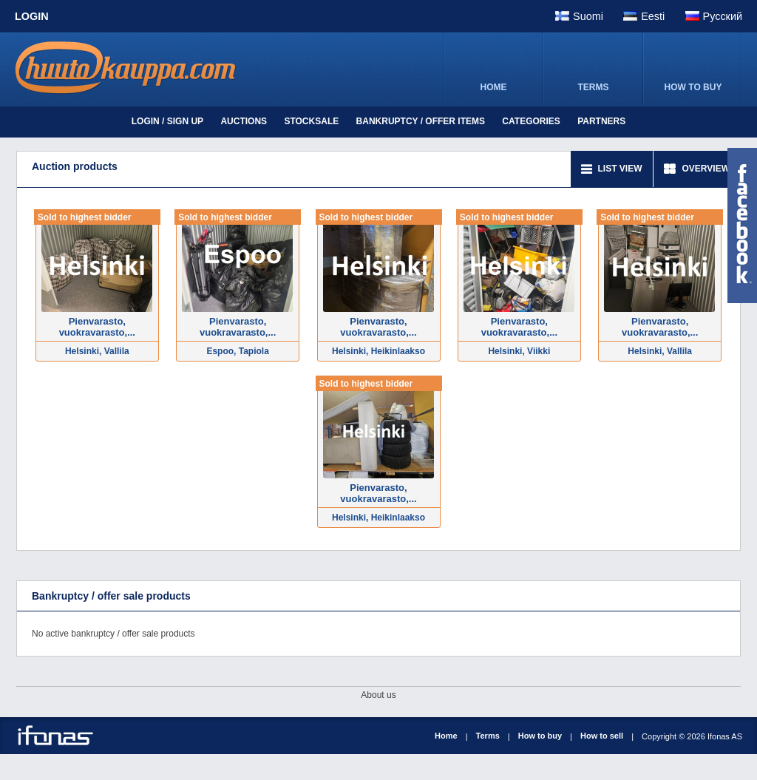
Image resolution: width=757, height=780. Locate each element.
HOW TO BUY (693, 87)
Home (446, 735)
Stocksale (311, 121)
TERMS (593, 87)
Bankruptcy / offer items (420, 121)
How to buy (540, 735)
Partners (601, 121)
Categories (531, 121)
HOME (494, 87)
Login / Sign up (167, 121)
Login (32, 16)
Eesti (653, 16)
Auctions (243, 121)
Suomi (588, 16)
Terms (488, 735)
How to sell (601, 735)
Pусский (722, 16)
